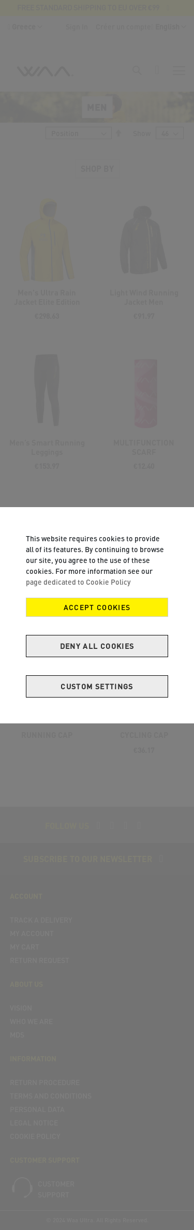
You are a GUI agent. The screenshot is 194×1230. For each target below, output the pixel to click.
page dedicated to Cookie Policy (78, 581)
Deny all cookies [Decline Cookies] (97, 646)
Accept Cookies (97, 607)
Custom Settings (97, 686)
